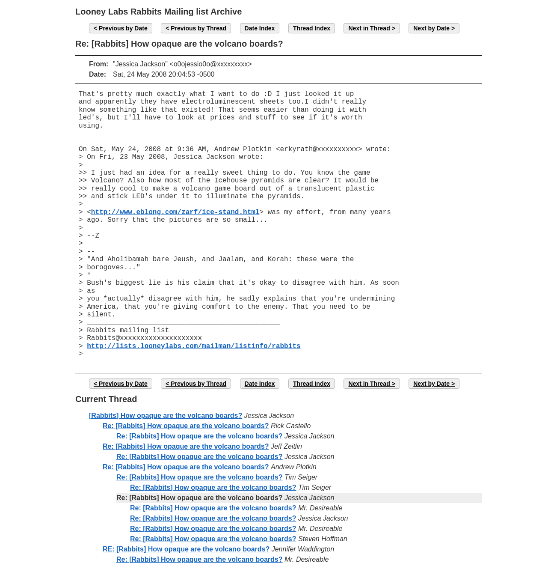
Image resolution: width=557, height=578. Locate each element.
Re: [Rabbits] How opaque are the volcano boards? (186, 425)
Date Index (260, 28)
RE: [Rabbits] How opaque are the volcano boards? (186, 549)
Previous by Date (123, 28)
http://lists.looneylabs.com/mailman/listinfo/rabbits (193, 346)
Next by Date (431, 28)
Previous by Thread (198, 28)
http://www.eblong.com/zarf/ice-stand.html (175, 212)
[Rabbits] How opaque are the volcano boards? (165, 415)
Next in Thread (369, 28)
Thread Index (311, 28)
